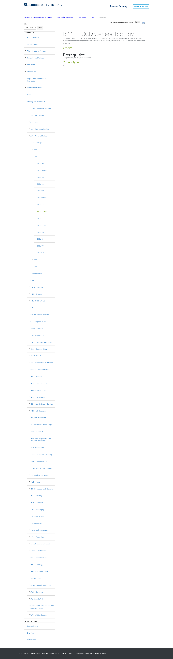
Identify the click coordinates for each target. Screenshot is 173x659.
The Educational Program (36, 51)
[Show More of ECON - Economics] (29, 328)
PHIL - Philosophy (37, 509)
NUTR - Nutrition (36, 502)
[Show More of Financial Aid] (26, 71)
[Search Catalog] (39, 24)
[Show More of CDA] (29, 280)
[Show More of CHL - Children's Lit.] (29, 300)
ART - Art (34, 122)
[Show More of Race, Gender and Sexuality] (29, 543)
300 (35, 266)
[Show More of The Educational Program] (26, 50)
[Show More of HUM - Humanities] (29, 396)
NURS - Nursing (36, 496)
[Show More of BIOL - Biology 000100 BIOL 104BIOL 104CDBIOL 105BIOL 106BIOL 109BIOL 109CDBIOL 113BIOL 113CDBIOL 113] (29, 142)
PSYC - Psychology (37, 537)
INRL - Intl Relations (38, 411)
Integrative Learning (38, 418)
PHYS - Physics (36, 523)
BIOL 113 (40, 204)
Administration (32, 44)
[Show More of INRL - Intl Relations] (29, 410)
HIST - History (36, 376)
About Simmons (33, 37)
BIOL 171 (40, 253)
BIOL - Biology (82, 17)
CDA (32, 280)
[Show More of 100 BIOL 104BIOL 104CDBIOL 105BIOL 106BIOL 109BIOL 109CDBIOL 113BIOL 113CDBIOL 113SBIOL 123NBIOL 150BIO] (32, 156)
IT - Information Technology (41, 425)
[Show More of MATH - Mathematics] (29, 461)
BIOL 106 (40, 184)
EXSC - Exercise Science (39, 349)
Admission (31, 65)
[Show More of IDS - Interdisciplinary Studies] (29, 403)
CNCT (32, 308)
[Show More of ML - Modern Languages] (29, 474)
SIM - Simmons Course (39, 557)
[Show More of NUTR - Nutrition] (29, 502)
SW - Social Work (36, 599)
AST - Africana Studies (38, 136)
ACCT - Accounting (37, 115)
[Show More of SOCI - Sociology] (29, 564)
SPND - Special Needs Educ (40, 585)
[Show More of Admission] (26, 64)
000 (35, 149)
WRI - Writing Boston (38, 615)
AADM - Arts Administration (40, 108)
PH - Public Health (37, 516)
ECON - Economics (37, 328)
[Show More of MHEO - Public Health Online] (29, 468)
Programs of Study (34, 88)
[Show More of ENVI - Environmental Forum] (29, 341)
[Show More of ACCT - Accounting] (29, 115)
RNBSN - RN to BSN (38, 551)
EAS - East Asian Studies (39, 129)
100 (92, 17)
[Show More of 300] (32, 266)
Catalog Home (32, 626)
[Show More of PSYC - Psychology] (29, 536)
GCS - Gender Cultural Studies (41, 363)
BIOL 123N (41, 225)
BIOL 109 (40, 191)
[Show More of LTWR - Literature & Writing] (29, 454)
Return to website (141, 6)
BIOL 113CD (42, 211)
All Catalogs (31, 640)
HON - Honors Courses (39, 383)
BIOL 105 (40, 177)
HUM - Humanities (37, 397)
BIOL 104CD (42, 170)
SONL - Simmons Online (39, 571)
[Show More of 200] (32, 259)
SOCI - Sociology (36, 564)
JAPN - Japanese (36, 431)
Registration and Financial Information (36, 79)
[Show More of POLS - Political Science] (29, 529)
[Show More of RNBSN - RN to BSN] (29, 550)
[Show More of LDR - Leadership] (29, 447)
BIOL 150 (40, 232)
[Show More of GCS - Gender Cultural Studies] (29, 362)
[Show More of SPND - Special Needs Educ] (29, 584)
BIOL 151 (40, 239)
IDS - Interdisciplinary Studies (41, 404)
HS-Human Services (38, 390)
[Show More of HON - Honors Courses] (29, 383)
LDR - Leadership (37, 447)
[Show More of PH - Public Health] (29, 516)
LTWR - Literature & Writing (41, 454)
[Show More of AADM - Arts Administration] (29, 108)
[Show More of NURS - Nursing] (29, 495)
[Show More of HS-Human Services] (29, 390)
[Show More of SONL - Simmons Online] (29, 571)
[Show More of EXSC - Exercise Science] (29, 348)
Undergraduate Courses (64, 17)
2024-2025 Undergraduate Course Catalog (38, 17)
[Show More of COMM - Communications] (29, 314)
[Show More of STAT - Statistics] (29, 591)
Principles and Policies (35, 58)
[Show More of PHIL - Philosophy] (29, 509)
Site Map (30, 633)
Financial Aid (31, 71)
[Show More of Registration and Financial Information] (26, 78)
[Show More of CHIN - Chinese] (29, 293)
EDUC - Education (37, 335)
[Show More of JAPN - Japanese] (29, 431)
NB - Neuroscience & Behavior (42, 489)
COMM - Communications (40, 314)
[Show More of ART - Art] (29, 121)
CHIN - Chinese (36, 294)
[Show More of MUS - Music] (29, 481)
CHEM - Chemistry (37, 287)
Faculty (29, 94)
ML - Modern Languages (39, 475)
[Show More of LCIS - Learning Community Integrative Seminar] (29, 438)
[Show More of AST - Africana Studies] (29, 135)
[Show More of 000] (32, 149)
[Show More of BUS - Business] (29, 273)
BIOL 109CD (42, 198)
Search (40, 28)
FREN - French (35, 356)
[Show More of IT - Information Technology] (29, 424)
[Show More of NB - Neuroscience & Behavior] (29, 488)
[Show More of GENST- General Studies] (29, 369)
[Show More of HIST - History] (29, 376)
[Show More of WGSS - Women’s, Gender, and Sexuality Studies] (29, 605)
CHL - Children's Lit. (37, 301)
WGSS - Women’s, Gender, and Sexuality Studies (42, 607)
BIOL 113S (41, 218)
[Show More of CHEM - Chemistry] (29, 286)
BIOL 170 (40, 246)
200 (35, 260)
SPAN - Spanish (36, 578)
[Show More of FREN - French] (29, 355)
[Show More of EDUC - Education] (29, 335)
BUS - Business (36, 273)
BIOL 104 (40, 163)
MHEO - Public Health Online (41, 468)
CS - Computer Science (39, 321)
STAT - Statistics (36, 592)
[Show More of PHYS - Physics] (29, 523)
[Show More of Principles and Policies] (26, 57)
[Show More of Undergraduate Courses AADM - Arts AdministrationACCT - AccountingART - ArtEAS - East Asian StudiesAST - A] (26, 101)
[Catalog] (122, 22)
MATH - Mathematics (38, 461)
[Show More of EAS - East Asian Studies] (29, 128)
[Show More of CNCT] (29, 307)
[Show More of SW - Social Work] (29, 598)
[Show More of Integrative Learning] (29, 417)
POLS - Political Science (39, 530)
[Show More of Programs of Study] (26, 87)
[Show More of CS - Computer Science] (29, 321)
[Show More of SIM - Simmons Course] (29, 557)
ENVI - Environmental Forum (41, 342)
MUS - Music (35, 482)
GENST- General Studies (39, 369)
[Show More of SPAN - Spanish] (29, 577)
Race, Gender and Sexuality (40, 544)
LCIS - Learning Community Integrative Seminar (40, 439)
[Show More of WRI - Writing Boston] (29, 614)
